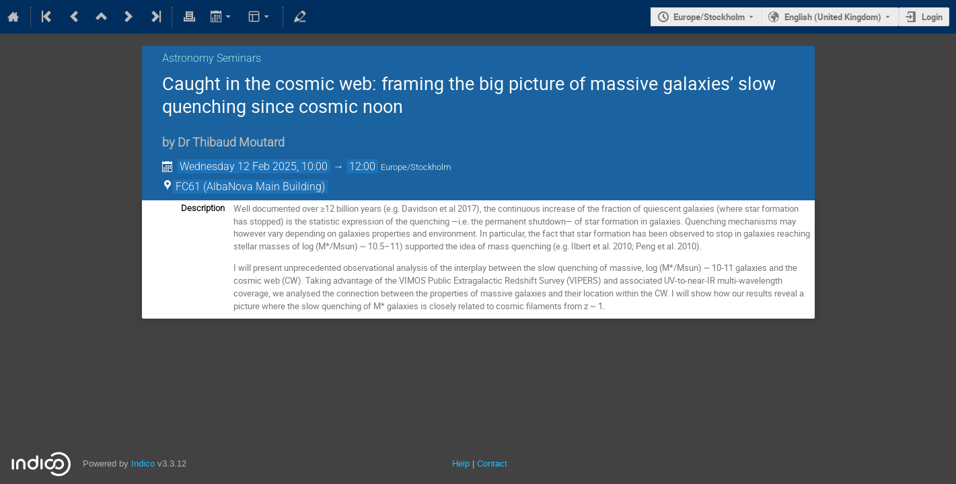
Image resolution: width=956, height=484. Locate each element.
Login (932, 17)
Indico (143, 463)
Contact (492, 463)
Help (461, 463)
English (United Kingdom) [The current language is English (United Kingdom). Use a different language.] (832, 17)
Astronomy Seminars (211, 58)
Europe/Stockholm (709, 17)
